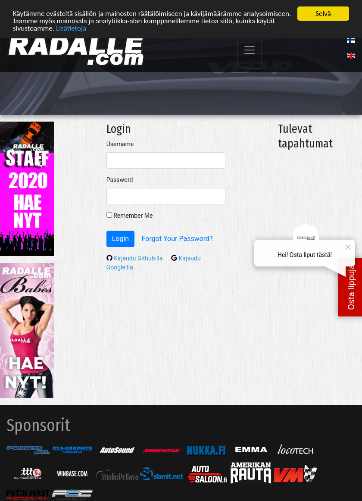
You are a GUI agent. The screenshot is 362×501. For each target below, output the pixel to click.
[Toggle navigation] (249, 49)
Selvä (323, 13)
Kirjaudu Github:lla (135, 257)
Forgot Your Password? (177, 238)
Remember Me (129, 214)
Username (120, 143)
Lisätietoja (71, 27)
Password (119, 178)
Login (120, 238)
